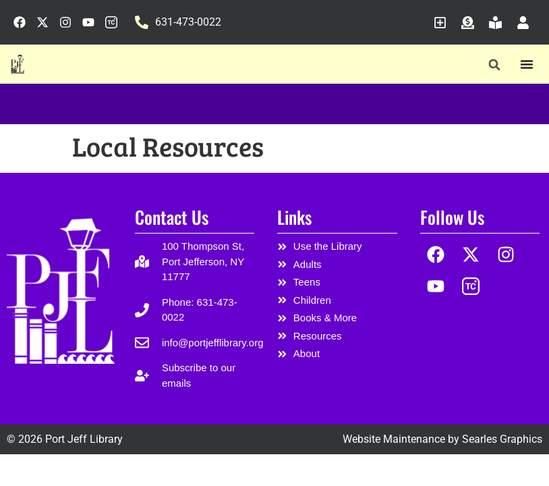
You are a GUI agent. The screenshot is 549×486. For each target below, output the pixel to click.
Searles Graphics (502, 439)
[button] (494, 64)
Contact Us (171, 217)
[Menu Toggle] (526, 64)
